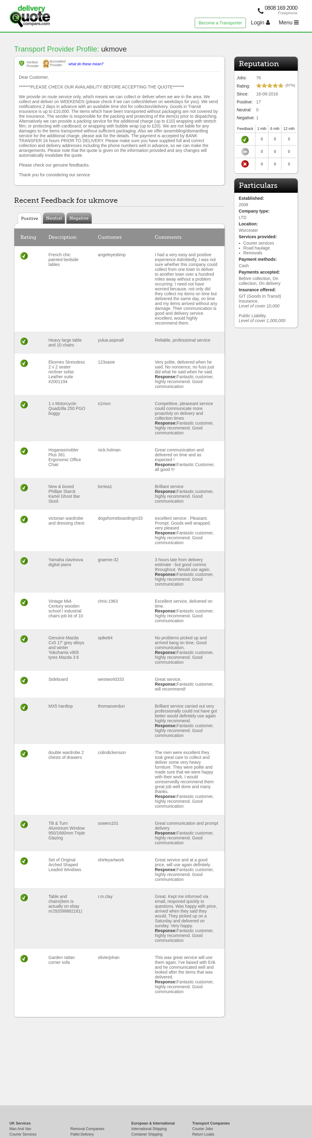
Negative (79, 218)
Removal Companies (87, 1129)
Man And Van (20, 1129)
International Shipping (149, 1129)
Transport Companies (211, 1123)
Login (260, 23)
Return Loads (203, 1134)
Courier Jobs (202, 1129)
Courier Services (23, 1134)
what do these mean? (86, 64)
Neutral (54, 218)
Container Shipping (146, 1134)
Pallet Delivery (82, 1134)
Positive (29, 218)
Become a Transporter (220, 22)
